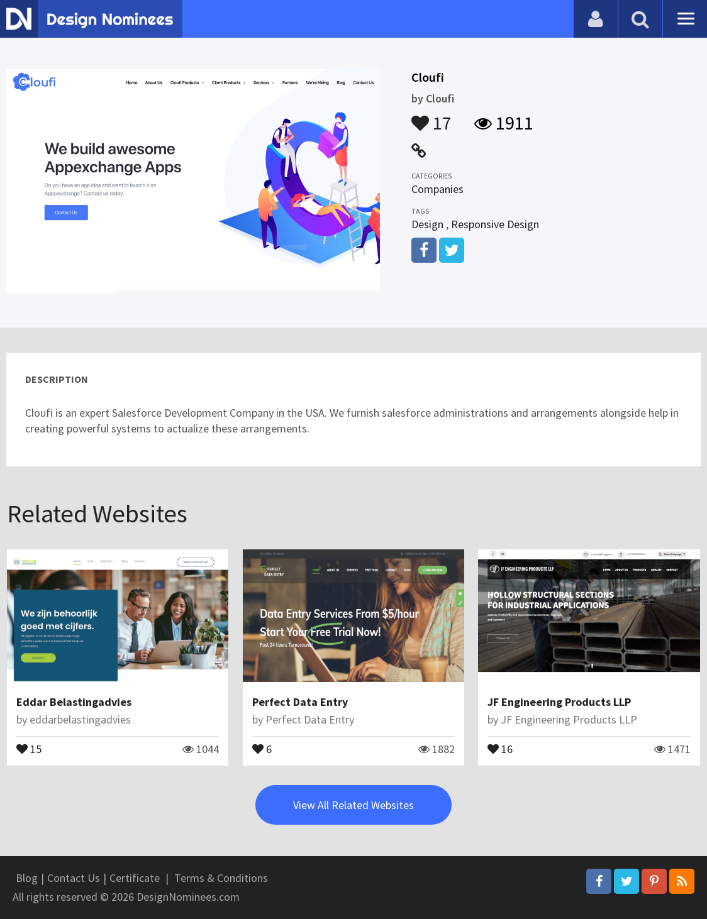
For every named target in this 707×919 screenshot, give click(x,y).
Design (427, 224)
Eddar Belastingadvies (73, 702)
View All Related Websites (353, 805)
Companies (437, 189)
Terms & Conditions (221, 878)
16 (500, 748)
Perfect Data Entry (300, 702)
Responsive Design (495, 224)
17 (431, 117)
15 (29, 748)
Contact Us (73, 878)
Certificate (134, 878)
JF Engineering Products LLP (559, 702)
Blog (27, 878)
